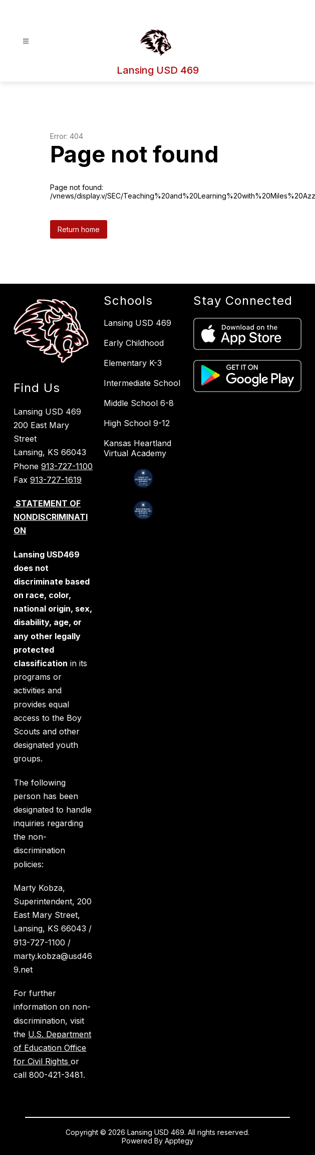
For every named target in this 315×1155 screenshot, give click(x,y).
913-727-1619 (56, 480)
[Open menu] (26, 41)
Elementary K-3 (133, 363)
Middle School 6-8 (139, 403)
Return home (79, 229)
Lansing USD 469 (137, 323)
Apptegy (179, 1140)
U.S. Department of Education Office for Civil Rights (52, 1047)
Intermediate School (142, 383)
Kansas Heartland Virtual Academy (137, 448)
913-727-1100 (67, 466)
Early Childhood (134, 343)
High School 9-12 (137, 423)
